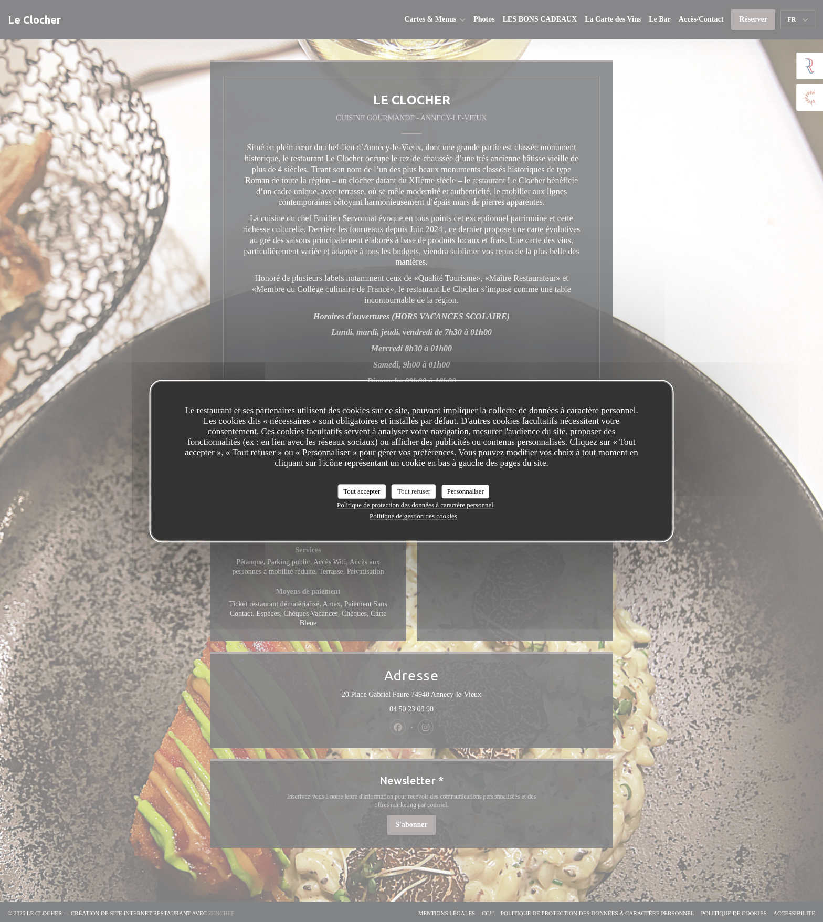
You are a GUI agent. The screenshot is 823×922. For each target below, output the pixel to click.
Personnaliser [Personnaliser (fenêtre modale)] (465, 491)
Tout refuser (413, 491)
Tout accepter (361, 491)
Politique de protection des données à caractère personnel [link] (415, 505)
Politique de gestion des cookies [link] (413, 516)
